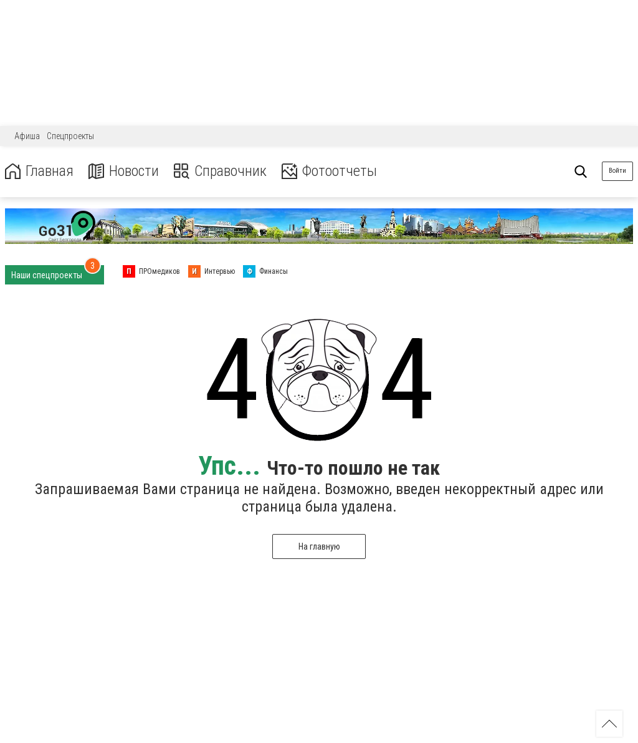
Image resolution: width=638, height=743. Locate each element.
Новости (123, 171)
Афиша (27, 136)
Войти (617, 171)
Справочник (220, 171)
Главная (39, 171)
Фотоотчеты (329, 171)
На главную (319, 546)
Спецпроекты (70, 136)
